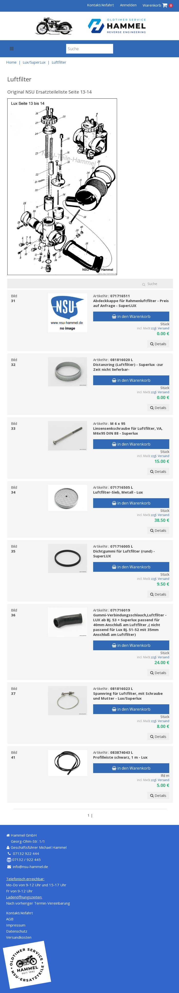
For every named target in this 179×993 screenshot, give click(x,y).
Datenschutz (16, 931)
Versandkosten (18, 937)
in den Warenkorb (131, 316)
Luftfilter (59, 62)
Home (11, 62)
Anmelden (128, 4)
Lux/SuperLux (34, 62)
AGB (9, 919)
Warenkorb (158, 5)
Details (158, 343)
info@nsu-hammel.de (30, 866)
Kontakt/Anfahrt (100, 4)
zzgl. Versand (160, 328)
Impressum (15, 925)
